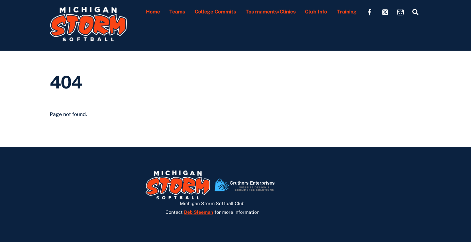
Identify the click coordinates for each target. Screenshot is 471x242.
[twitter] (385, 11)
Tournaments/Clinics (271, 12)
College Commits (215, 12)
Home (153, 12)
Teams (177, 12)
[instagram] (400, 11)
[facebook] (369, 11)
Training (347, 12)
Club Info (316, 12)
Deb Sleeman (198, 212)
